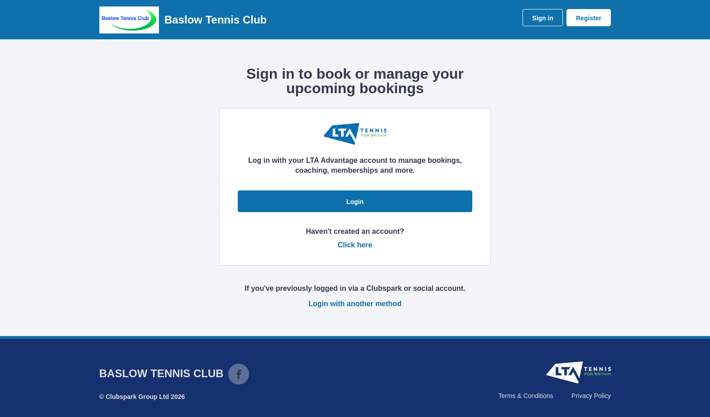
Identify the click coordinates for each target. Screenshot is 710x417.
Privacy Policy (591, 395)
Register (588, 18)
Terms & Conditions (525, 395)
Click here (355, 245)
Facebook (238, 374)
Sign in (542, 18)
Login (355, 201)
